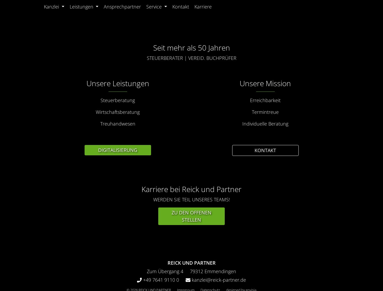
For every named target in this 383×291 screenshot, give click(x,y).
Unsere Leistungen (117, 83)
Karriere (203, 6)
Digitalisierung (117, 150)
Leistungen (82, 6)
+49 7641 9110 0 (160, 280)
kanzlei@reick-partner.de (218, 280)
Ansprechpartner (122, 6)
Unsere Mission (265, 83)
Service (154, 6)
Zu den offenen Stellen (191, 216)
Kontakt (180, 6)
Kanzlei (51, 6)
